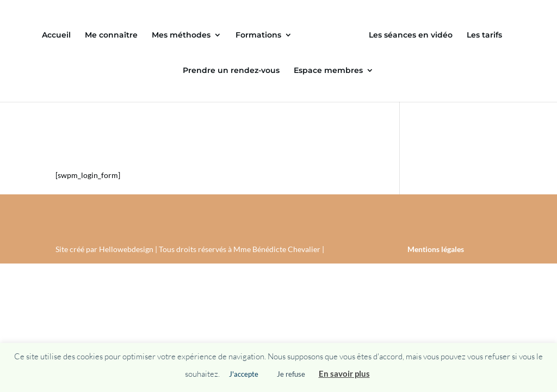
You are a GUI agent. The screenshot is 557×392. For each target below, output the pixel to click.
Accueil (56, 35)
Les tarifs (484, 35)
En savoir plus (344, 373)
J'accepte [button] (243, 374)
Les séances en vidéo (411, 35)
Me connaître (111, 35)
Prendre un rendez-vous (231, 70)
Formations (258, 35)
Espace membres (328, 70)
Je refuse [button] (291, 374)
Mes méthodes (181, 35)
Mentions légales (435, 249)
